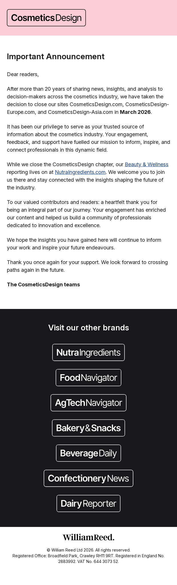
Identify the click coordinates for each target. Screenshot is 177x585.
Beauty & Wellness (146, 164)
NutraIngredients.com (80, 172)
